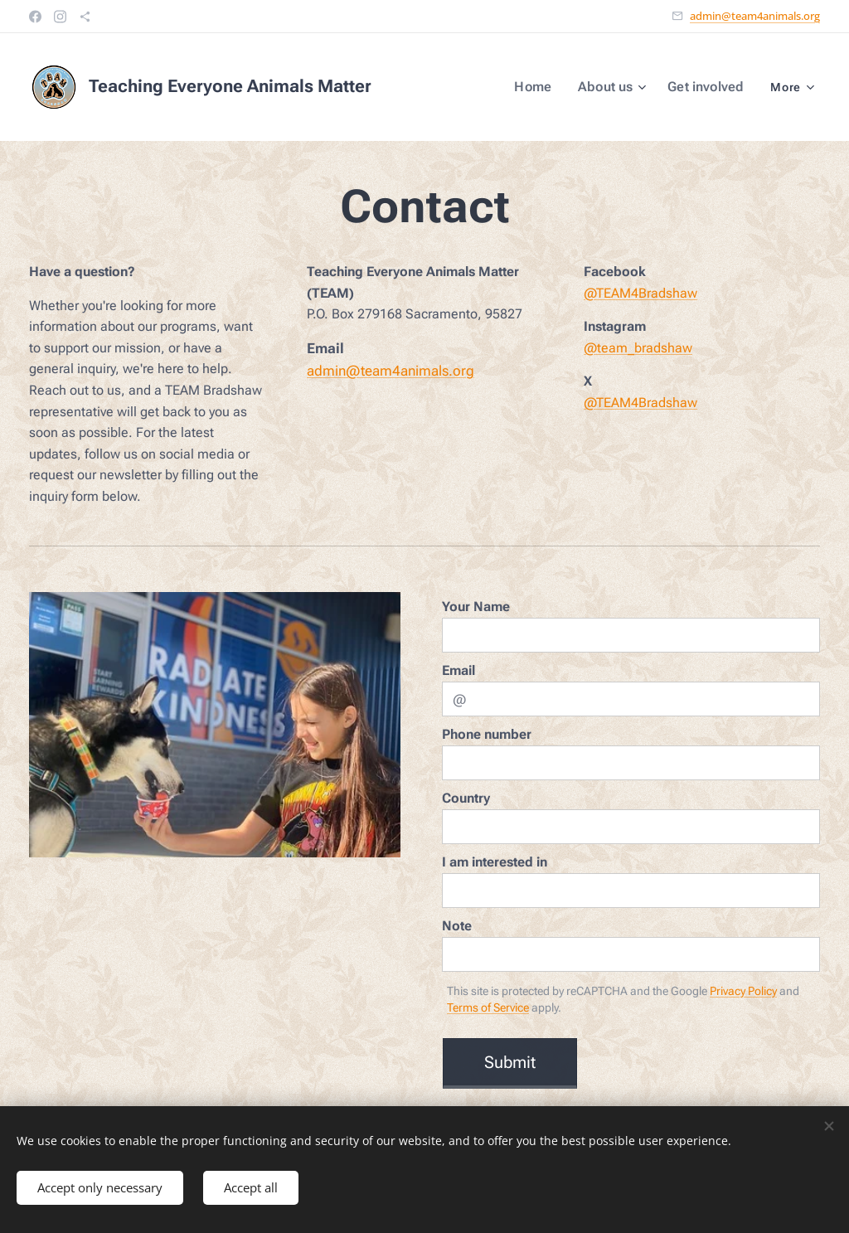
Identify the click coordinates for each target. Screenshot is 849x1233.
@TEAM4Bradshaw (640, 292)
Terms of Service (488, 1007)
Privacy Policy (743, 991)
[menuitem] (545, 87)
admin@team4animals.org (755, 15)
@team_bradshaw (638, 347)
